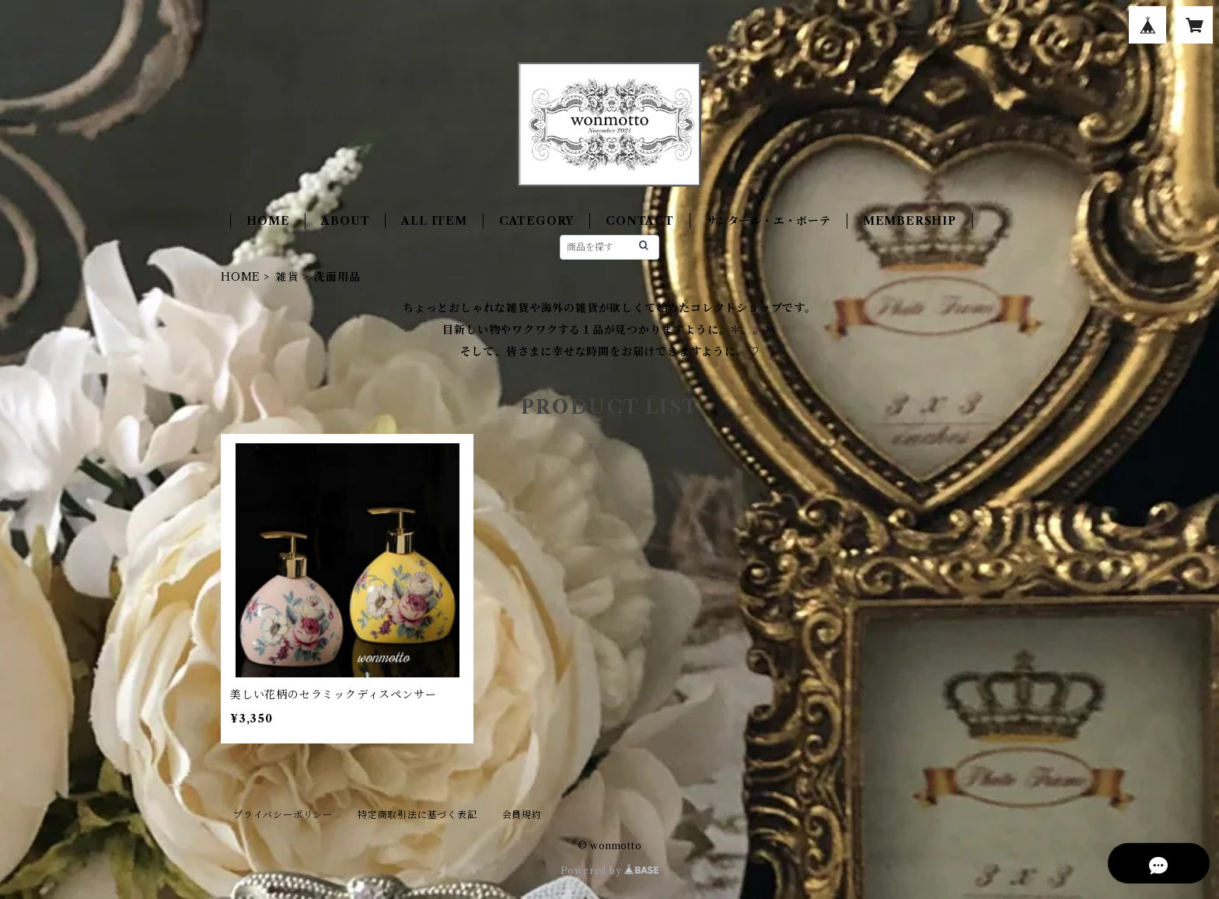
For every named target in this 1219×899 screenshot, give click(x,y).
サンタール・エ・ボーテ (768, 221)
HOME (267, 221)
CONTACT (640, 221)
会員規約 (522, 814)
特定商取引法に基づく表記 (417, 814)
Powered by (610, 870)
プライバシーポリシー (283, 814)
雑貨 (287, 277)
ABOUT (345, 221)
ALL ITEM (433, 221)
